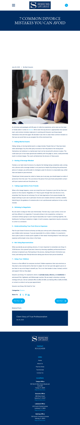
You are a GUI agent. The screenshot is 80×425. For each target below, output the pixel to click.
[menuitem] (14, 422)
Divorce (22, 265)
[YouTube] (38, 404)
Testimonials (40, 345)
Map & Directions (40, 365)
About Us (40, 338)
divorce (31, 104)
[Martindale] (42, 404)
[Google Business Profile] (46, 404)
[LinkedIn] (34, 404)
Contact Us (40, 348)
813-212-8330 (40, 323)
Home (40, 335)
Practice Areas (40, 341)
